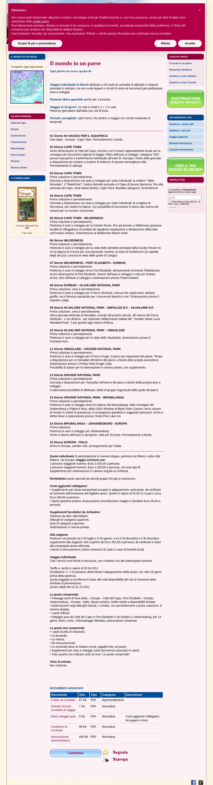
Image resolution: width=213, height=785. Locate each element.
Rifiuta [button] (165, 43)
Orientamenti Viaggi (30, 781)
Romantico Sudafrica (180, 69)
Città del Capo (18, 123)
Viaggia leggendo (178, 137)
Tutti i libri (27, 233)
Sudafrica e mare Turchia (182, 82)
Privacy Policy (112, 781)
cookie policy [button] (41, 21)
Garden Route (18, 135)
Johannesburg (18, 142)
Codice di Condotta (63, 700)
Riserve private (19, 167)
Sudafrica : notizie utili (181, 124)
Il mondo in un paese (180, 63)
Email (101, 781)
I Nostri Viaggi (100, 55)
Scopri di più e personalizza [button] (37, 43)
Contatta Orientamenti (181, 149)
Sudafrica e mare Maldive (182, 76)
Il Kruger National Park (27, 225)
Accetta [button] (190, 43)
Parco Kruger (18, 155)
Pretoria (15, 161)
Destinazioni (64, 55)
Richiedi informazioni (180, 143)
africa (76, 55)
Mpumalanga (18, 148)
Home (53, 55)
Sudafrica (86, 55)
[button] (199, 10)
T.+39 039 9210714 (69, 781)
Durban (15, 129)
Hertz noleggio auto (63, 716)
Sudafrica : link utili (179, 130)
